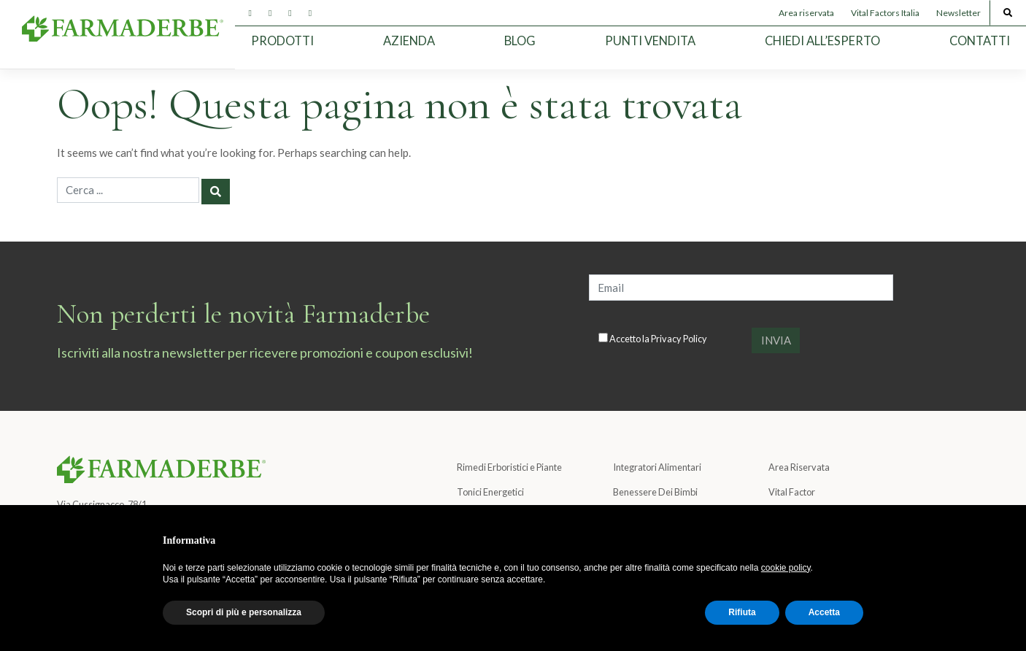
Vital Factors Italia (885, 12)
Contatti (979, 41)
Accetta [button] (824, 612)
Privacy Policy (679, 338)
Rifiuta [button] (741, 612)
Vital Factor (791, 492)
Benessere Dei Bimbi (655, 492)
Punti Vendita (650, 41)
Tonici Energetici (490, 492)
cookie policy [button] (786, 568)
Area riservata (806, 12)
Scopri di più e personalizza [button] (243, 612)
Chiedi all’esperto (822, 41)
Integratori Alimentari (657, 467)
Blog (520, 41)
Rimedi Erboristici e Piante (509, 467)
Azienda (409, 41)
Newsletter (958, 12)
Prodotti (282, 41)
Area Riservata (799, 467)
